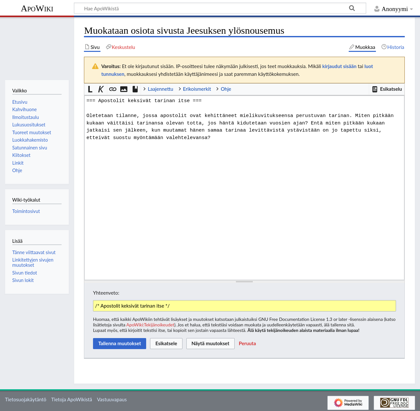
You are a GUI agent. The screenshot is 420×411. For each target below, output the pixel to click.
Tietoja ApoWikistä (71, 399)
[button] (386, 89)
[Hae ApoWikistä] (220, 8)
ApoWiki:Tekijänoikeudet (150, 324)
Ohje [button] (226, 89)
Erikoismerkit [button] (197, 89)
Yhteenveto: (106, 293)
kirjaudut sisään (339, 66)
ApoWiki (37, 8)
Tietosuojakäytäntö (25, 399)
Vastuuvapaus (112, 399)
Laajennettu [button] (160, 89)
